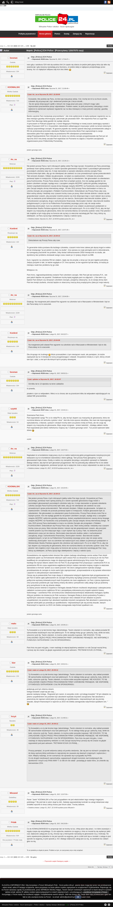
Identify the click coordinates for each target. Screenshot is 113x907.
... (6, 46)
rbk (67, 905)
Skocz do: (91, 867)
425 (22, 46)
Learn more (86, 897)
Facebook (105, 2)
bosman (14, 58)
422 (11, 46)
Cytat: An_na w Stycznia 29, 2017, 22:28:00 (44, 94)
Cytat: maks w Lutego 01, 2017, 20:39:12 (43, 670)
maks (13, 624)
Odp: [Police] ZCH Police (41, 57)
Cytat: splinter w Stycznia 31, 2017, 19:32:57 (44, 379)
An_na (14, 159)
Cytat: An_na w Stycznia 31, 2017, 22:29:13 (44, 236)
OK (78, 897)
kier (13, 663)
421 (8, 46)
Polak (13, 822)
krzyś (13, 716)
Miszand (14, 793)
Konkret (13, 229)
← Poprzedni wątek (49, 861)
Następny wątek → (63, 861)
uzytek (14, 409)
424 (19, 46)
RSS (109, 2)
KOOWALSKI (14, 87)
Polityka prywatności (27, 34)
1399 (27, 46)
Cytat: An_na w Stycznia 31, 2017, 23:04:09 (44, 340)
